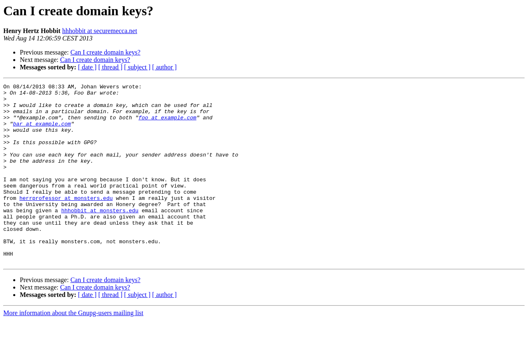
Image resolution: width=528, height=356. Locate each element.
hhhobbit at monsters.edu (99, 236)
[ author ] (164, 67)
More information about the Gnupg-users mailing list (73, 348)
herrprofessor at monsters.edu (66, 221)
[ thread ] (110, 67)
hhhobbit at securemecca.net (99, 30)
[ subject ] (137, 67)
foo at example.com (167, 124)
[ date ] (87, 67)
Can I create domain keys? (106, 52)
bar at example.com (42, 132)
